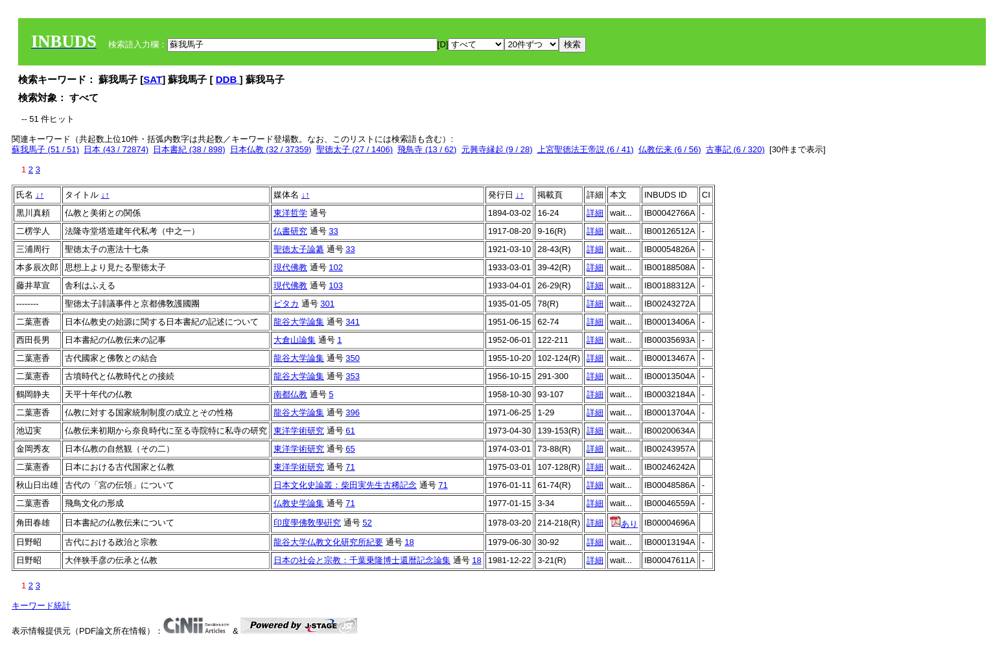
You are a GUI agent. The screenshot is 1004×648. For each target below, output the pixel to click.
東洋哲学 (290, 213)
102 (336, 267)
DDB (228, 79)
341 (352, 322)
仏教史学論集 (299, 503)
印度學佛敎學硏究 (307, 522)
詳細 (595, 213)
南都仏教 (290, 394)
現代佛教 (290, 267)
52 (366, 522)
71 (350, 467)
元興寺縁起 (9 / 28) (497, 149)
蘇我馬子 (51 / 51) (45, 149)
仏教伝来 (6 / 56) (669, 149)
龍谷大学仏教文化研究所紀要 (328, 542)
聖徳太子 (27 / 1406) (354, 149)
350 (352, 358)
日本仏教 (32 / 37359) (271, 149)
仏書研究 (290, 231)
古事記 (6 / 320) (735, 149)
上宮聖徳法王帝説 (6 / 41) (585, 149)
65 (350, 449)
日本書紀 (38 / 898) (189, 149)
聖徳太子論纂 (299, 249)
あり (624, 524)
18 (409, 542)
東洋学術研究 (299, 430)
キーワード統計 (41, 605)
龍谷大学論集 (299, 322)
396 (352, 412)
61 (350, 430)
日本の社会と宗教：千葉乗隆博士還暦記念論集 (362, 560)
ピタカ (286, 303)
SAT (152, 79)
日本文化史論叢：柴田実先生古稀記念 (345, 485)
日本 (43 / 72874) (116, 149)
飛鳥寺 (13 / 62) (426, 149)
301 (327, 303)
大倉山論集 (295, 340)
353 (352, 376)
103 (336, 285)
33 (333, 231)
